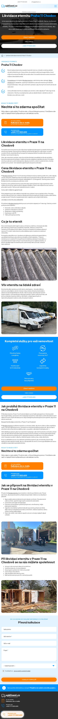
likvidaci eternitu (27, 80)
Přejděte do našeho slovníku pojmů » (43, 688)
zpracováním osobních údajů (22, 671)
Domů (2, 56)
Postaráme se (12, 80)
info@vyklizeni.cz (36, 2)
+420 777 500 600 (22, 2)
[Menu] (55, 6)
